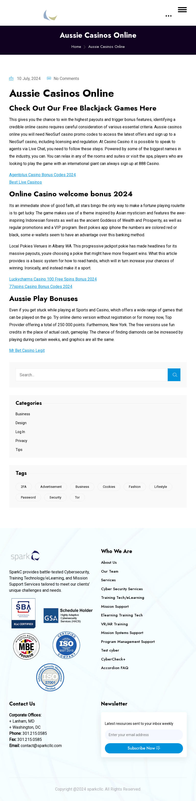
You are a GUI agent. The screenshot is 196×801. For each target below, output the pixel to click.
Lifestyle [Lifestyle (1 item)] (160, 487)
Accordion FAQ (114, 668)
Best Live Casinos (25, 182)
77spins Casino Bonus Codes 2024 (40, 286)
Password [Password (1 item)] (28, 497)
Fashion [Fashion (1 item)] (135, 487)
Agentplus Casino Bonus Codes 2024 (42, 174)
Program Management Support (128, 641)
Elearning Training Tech (122, 615)
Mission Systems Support (122, 633)
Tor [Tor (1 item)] (77, 497)
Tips (19, 450)
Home (76, 46)
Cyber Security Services (122, 589)
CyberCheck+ (113, 659)
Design (21, 423)
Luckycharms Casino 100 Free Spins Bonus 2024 (53, 279)
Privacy (21, 441)
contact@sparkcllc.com (41, 745)
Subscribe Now (144, 748)
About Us (109, 562)
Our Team (109, 571)
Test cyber (110, 650)
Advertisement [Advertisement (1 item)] (51, 487)
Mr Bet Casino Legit (27, 350)
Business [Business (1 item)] (82, 487)
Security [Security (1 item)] (55, 497)
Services (108, 580)
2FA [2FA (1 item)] (24, 487)
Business (23, 414)
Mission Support (115, 606)
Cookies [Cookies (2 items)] (109, 487)
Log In (20, 432)
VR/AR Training (114, 624)
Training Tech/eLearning (122, 597)
